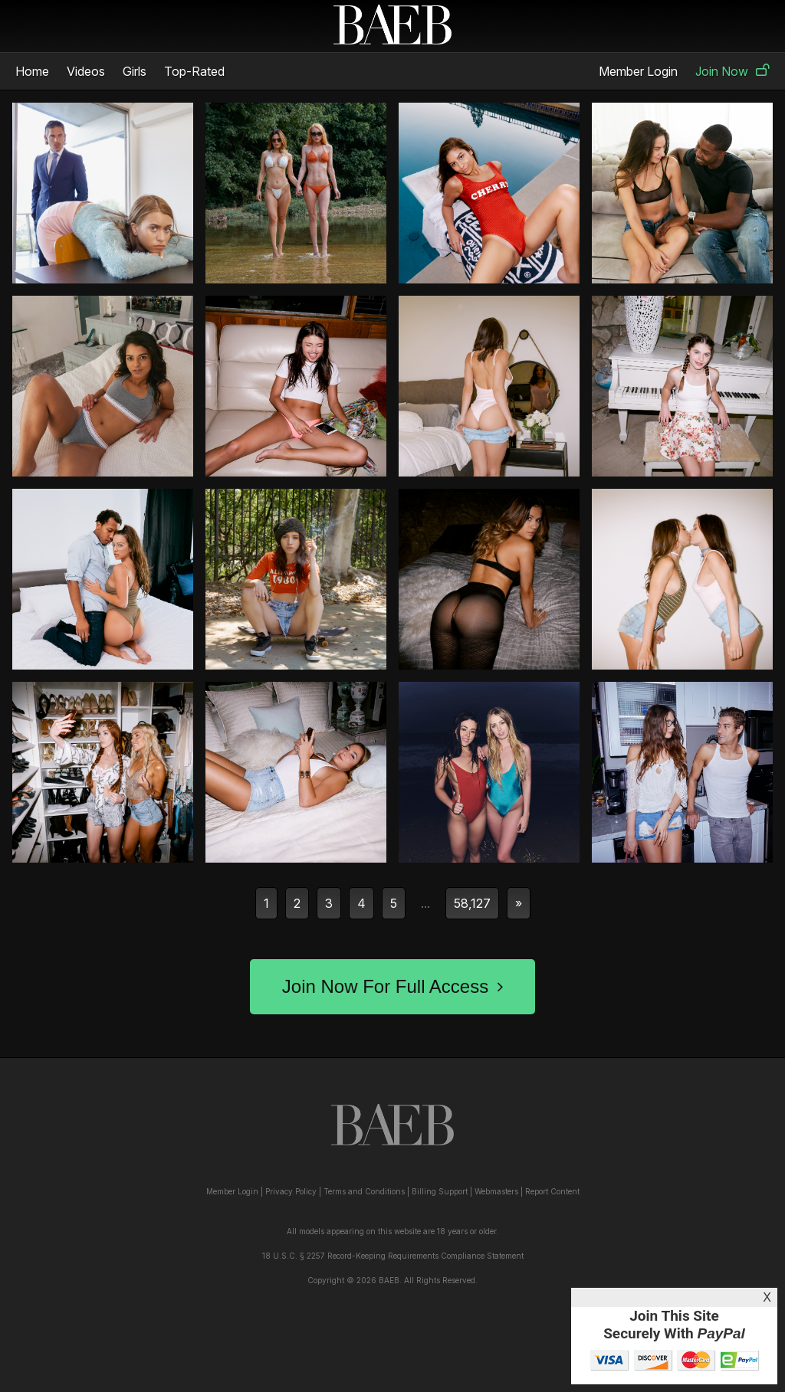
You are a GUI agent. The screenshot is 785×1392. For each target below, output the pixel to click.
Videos (86, 71)
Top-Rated (194, 71)
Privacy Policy (291, 1191)
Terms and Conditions (364, 1191)
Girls (134, 71)
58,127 (472, 903)
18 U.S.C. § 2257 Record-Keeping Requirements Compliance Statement (393, 1255)
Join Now (732, 71)
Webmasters (496, 1191)
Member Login (638, 71)
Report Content (552, 1191)
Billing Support (440, 1191)
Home (32, 71)
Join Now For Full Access (392, 986)
